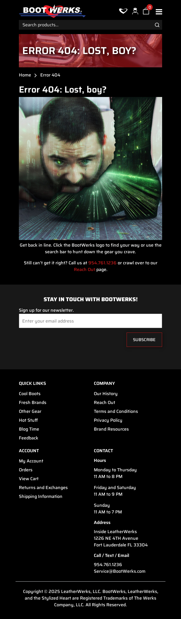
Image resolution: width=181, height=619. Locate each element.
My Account (31, 461)
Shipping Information (40, 496)
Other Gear (30, 411)
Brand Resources (111, 429)
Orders (25, 470)
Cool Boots (30, 393)
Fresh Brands (32, 402)
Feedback (28, 438)
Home (25, 75)
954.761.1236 (102, 263)
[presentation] (52, 341)
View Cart (29, 478)
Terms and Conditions (116, 411)
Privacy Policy (108, 420)
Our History (106, 393)
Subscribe (144, 339)
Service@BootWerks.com (119, 571)
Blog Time (29, 429)
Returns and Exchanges (43, 487)
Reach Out (84, 269)
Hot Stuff (28, 420)
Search (157, 25)
